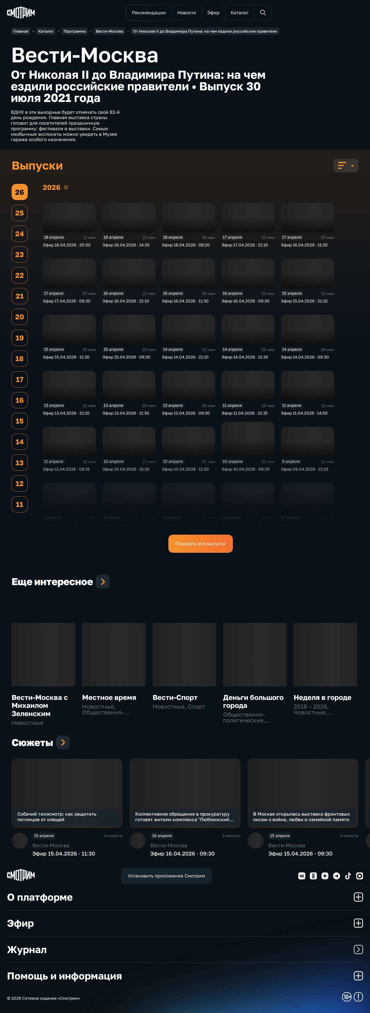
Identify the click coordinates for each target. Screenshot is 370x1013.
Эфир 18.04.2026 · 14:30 (126, 245)
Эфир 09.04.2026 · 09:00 (126, 525)
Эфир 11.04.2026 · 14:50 (304, 413)
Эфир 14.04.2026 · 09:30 (305, 357)
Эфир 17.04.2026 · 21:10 (244, 245)
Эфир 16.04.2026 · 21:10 (125, 301)
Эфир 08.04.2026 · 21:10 (185, 525)
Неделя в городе (322, 697)
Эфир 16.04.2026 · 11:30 (304, 245)
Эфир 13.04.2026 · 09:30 (186, 413)
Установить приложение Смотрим (166, 875)
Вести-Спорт (175, 697)
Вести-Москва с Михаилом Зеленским (40, 705)
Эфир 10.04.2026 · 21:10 (125, 469)
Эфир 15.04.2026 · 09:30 (126, 357)
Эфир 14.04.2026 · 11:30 (244, 357)
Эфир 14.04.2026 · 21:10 (185, 357)
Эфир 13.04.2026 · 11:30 (125, 413)
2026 (66, 187)
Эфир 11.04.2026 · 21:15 (244, 413)
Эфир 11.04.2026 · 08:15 (66, 469)
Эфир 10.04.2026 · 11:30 (185, 469)
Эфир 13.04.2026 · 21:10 (66, 413)
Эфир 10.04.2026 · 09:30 (245, 469)
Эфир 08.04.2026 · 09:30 (305, 525)
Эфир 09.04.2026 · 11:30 (66, 525)
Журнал (185, 949)
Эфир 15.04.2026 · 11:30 (66, 357)
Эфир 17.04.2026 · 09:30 (67, 301)
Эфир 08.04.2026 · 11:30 (245, 525)
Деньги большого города (253, 701)
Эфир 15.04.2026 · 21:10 (304, 301)
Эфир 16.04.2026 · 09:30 (245, 301)
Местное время (109, 697)
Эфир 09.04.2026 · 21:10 (304, 469)
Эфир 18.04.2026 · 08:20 (186, 245)
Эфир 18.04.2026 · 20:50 (67, 245)
